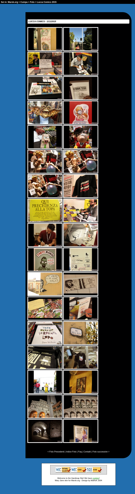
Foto (32, 2)
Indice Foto (71, 451)
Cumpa (24, 2)
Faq (80, 451)
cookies (95, 478)
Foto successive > (100, 451)
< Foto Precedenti (55, 451)
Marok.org (13, 2)
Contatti (87, 451)
